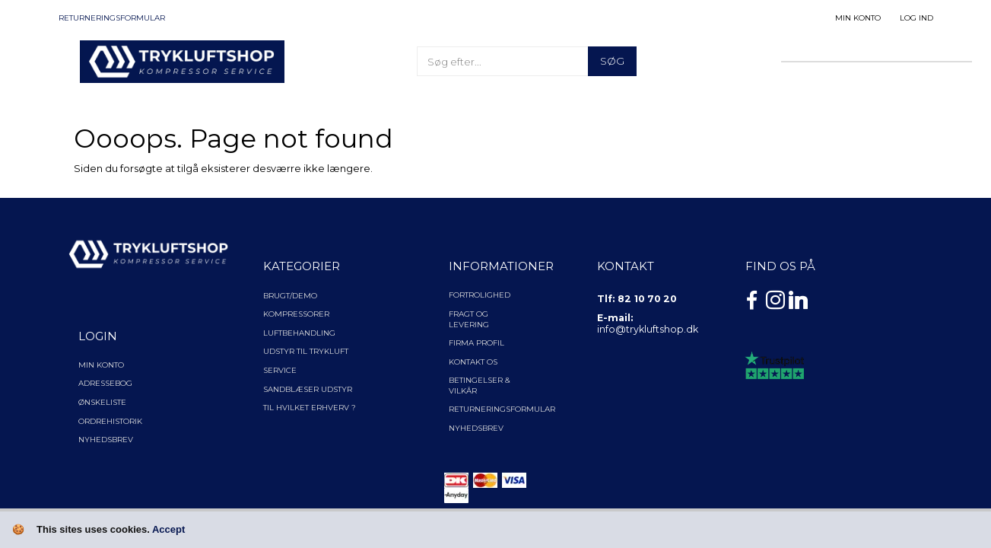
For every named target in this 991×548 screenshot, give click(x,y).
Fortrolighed (479, 295)
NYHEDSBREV (476, 428)
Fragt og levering (469, 319)
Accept (168, 529)
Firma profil (476, 343)
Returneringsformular (112, 18)
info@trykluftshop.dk (647, 329)
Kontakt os (473, 362)
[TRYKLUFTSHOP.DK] (182, 60)
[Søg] (612, 61)
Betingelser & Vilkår (479, 385)
